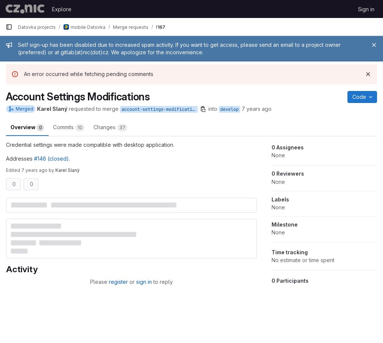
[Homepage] (25, 9)
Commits (69, 127)
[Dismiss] (368, 74)
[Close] (374, 44)
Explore (61, 9)
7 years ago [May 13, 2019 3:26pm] (257, 109)
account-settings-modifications (160, 109)
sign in (144, 282)
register (118, 282)
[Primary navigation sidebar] (9, 27)
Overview (27, 127)
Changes (111, 127)
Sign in (366, 9)
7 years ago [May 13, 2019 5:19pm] (34, 170)
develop (229, 109)
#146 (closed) (51, 158)
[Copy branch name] (203, 108)
